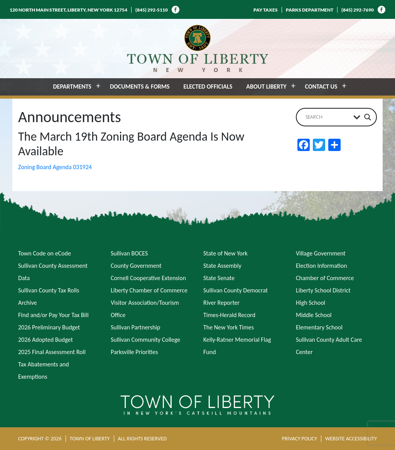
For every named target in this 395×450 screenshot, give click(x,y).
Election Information (321, 265)
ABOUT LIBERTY (266, 86)
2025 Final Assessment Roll (52, 352)
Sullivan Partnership (135, 327)
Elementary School (319, 327)
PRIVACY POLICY (299, 438)
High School (310, 302)
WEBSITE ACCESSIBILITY (351, 438)
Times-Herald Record (229, 315)
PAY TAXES (265, 10)
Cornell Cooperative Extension (148, 278)
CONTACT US (321, 86)
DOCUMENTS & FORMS (140, 86)
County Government (136, 265)
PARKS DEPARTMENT (309, 10)
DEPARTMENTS (72, 86)
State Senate (219, 278)
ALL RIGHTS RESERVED (142, 438)
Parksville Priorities (134, 352)
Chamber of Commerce (325, 278)
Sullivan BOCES (129, 253)
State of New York (225, 253)
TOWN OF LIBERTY (90, 438)
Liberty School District (323, 290)
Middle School (313, 315)
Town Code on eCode (44, 253)
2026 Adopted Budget (45, 339)
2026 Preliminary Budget (49, 327)
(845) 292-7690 (357, 10)
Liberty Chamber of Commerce (149, 290)
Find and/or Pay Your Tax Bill (53, 315)
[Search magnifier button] (367, 117)
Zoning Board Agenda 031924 (55, 167)
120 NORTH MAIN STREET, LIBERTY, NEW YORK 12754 (68, 10)
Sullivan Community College (145, 339)
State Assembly (222, 265)
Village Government (321, 253)
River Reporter (221, 302)
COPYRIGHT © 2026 (40, 438)
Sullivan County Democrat (235, 290)
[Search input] (327, 117)
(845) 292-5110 (151, 10)
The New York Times (228, 327)
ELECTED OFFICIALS (208, 86)
